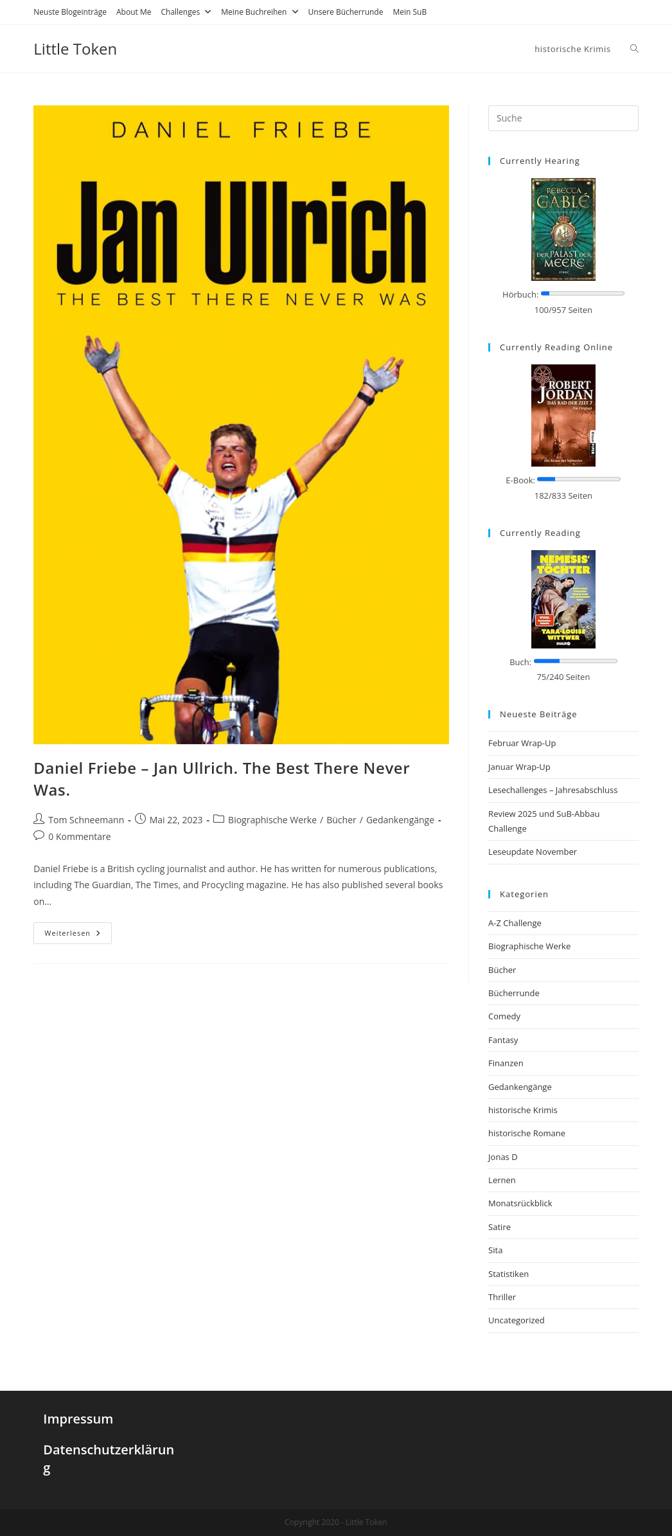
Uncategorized (516, 1320)
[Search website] (634, 49)
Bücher (341, 820)
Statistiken (508, 1274)
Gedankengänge (400, 820)
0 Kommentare (79, 836)
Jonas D (503, 1157)
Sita (495, 1250)
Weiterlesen (72, 933)
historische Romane (526, 1133)
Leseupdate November (532, 851)
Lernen (502, 1180)
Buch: (520, 662)
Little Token (75, 48)
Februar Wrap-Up (522, 743)
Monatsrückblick (520, 1203)
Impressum (78, 1418)
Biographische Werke (272, 820)
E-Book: (520, 480)
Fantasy (503, 1040)
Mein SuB (410, 11)
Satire (499, 1227)
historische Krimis (523, 1110)
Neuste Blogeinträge (70, 11)
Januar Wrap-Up (519, 766)
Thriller (502, 1297)
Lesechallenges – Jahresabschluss (552, 790)
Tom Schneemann (86, 820)
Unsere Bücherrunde (346, 11)
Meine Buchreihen (259, 11)
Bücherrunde (514, 993)
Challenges (186, 11)
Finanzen (506, 1063)
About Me (133, 11)
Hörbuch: (520, 294)
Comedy (504, 1016)
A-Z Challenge (515, 923)
